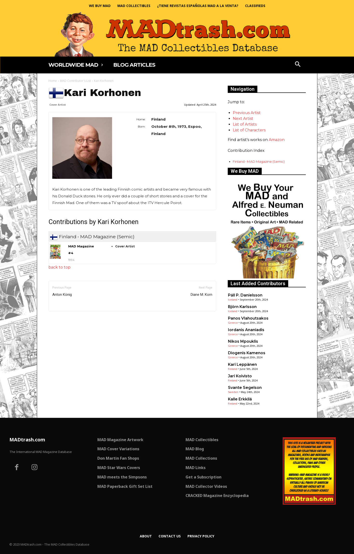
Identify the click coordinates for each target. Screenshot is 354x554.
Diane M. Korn (201, 294)
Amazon (277, 139)
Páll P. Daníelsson (245, 295)
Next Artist (243, 118)
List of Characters (249, 130)
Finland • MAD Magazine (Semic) (259, 161)
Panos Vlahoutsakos (248, 318)
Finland (232, 369)
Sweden (233, 392)
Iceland (232, 299)
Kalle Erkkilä (240, 399)
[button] (297, 65)
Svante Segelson (245, 387)
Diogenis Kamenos (246, 353)
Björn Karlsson (242, 306)
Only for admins (65, 319)
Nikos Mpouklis (243, 341)
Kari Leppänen (242, 364)
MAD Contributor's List (75, 81)
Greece (233, 322)
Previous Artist (247, 112)
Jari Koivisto (240, 376)
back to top (59, 267)
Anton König (62, 294)
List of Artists (245, 124)
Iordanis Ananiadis (246, 330)
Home (52, 81)
